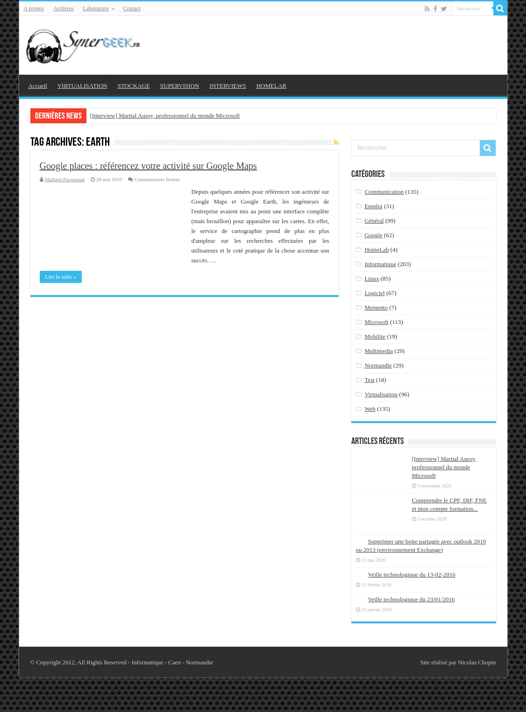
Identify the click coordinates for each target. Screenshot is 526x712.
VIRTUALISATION (82, 85)
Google (373, 235)
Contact (131, 8)
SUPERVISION (179, 85)
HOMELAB (271, 85)
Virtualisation (381, 394)
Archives (63, 8)
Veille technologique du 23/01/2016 (411, 599)
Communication (384, 191)
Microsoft (376, 321)
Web (370, 408)
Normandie (377, 365)
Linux (371, 278)
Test (369, 379)
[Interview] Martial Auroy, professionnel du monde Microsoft (165, 115)
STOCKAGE (134, 85)
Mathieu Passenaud (65, 179)
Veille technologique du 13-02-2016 (411, 574)
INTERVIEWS (227, 85)
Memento (376, 307)
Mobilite (374, 336)
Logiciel (374, 292)
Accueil (37, 85)
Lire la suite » (60, 277)
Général (374, 220)
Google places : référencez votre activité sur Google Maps (148, 166)
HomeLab (376, 249)
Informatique (380, 264)
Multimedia (378, 350)
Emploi (373, 206)
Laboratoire (96, 8)
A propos (34, 8)
